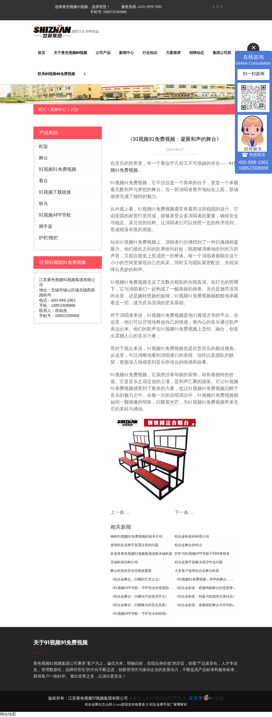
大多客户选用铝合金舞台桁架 (197, 571)
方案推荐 (173, 52)
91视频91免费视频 (57, 169)
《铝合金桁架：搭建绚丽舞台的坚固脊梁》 (206, 588)
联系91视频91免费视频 (56, 73)
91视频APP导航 (55, 215)
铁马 (43, 203)
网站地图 (8, 714)
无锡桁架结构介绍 (124, 562)
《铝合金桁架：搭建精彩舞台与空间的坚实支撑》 (206, 605)
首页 (41, 52)
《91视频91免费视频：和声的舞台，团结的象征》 (206, 579)
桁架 (43, 146)
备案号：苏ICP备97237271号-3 (157, 698)
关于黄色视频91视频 (70, 52)
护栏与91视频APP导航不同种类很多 (202, 554)
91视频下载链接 (55, 192)
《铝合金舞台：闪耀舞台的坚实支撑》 (139, 605)
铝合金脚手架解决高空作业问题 (199, 562)
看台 (43, 180)
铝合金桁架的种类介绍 (192, 536)
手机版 (218, 698)
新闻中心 (126, 52)
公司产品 (103, 52)
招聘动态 (196, 52)
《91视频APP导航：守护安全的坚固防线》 (141, 588)
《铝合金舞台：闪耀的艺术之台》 (136, 579)
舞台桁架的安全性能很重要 (131, 571)
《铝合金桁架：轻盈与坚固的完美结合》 (205, 596)
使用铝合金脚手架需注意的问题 (134, 545)
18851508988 (114, 11)
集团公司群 (222, 52)
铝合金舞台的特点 (188, 545)
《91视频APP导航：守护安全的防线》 (139, 614)
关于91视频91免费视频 (60, 642)
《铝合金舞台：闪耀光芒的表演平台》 (139, 596)
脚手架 (46, 226)
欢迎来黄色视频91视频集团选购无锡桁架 (141, 554)
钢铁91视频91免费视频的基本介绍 (136, 536)
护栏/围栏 (48, 237)
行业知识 (149, 52)
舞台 (43, 157)
